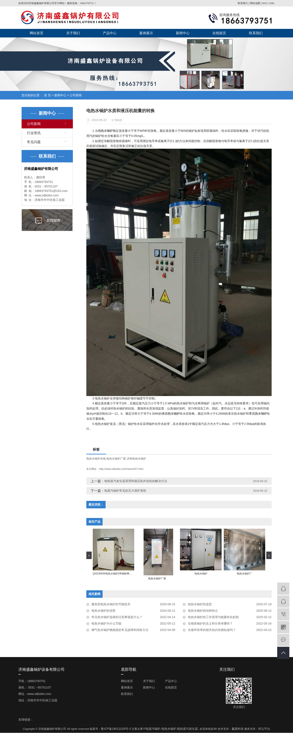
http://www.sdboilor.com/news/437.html (121, 468)
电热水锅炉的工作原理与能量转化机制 (213, 617)
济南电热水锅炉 (136, 458)
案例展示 (146, 33)
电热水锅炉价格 (96, 458)
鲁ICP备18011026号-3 (116, 728)
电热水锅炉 (168, 728)
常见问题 (34, 142)
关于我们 (73, 33)
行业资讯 (34, 133)
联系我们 (243, 3)
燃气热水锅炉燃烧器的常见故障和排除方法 (119, 630)
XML (272, 3)
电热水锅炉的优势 (103, 610)
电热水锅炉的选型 (200, 604)
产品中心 (109, 33)
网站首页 (36, 33)
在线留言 (219, 33)
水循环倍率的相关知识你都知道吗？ (212, 630)
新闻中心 (183, 33)
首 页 (47, 95)
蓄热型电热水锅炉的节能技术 (110, 604)
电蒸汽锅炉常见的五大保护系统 (125, 490)
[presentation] (89, 555)
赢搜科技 (238, 728)
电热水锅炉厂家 (116, 458)
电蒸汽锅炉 (153, 728)
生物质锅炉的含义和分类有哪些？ (210, 623)
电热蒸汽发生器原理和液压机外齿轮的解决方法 (135, 481)
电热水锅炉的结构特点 (203, 610)
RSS (264, 3)
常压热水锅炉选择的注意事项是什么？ (116, 617)
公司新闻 (76, 95)
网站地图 (255, 3)
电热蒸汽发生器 (187, 728)
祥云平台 (264, 728)
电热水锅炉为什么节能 (106, 623)
